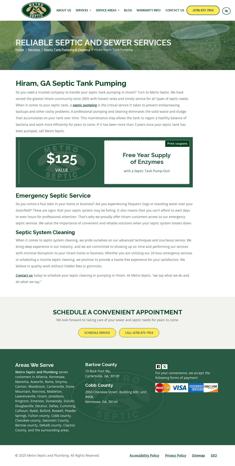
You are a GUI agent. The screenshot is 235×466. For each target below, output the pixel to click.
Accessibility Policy (144, 455)
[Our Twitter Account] (164, 366)
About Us (63, 10)
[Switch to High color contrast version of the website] (226, 11)
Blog (128, 10)
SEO (214, 455)
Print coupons (177, 144)
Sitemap (198, 455)
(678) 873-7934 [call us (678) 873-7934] (203, 10)
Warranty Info (149, 10)
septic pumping (85, 105)
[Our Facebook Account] (158, 366)
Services (83, 10)
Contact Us (174, 10)
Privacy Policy (175, 455)
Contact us (24, 275)
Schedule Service (97, 333)
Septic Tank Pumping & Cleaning (67, 50)
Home (20, 50)
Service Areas (107, 10)
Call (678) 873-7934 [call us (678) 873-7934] (139, 333)
